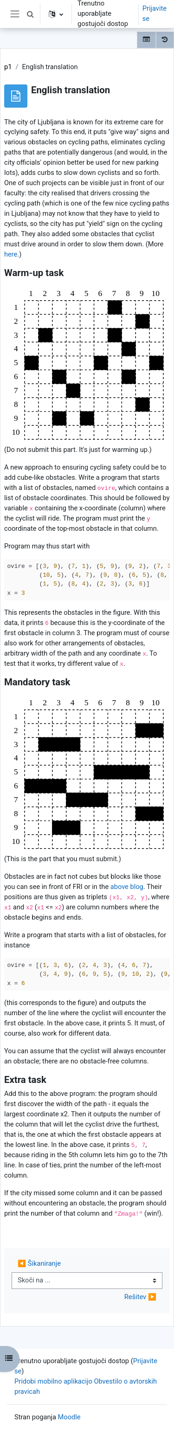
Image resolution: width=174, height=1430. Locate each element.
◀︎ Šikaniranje (39, 1263)
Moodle (69, 1417)
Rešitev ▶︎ (140, 1297)
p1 (8, 67)
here (10, 254)
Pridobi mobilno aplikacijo (53, 1381)
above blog (126, 886)
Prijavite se (154, 13)
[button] (30, 14)
